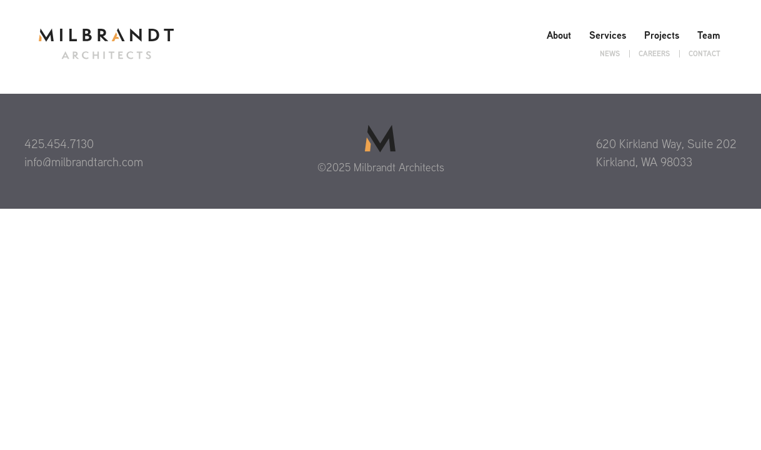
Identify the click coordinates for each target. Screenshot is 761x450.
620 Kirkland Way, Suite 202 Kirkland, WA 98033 (666, 153)
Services (607, 35)
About (559, 35)
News (610, 54)
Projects (661, 35)
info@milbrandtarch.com (83, 162)
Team (708, 35)
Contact (704, 54)
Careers (654, 54)
